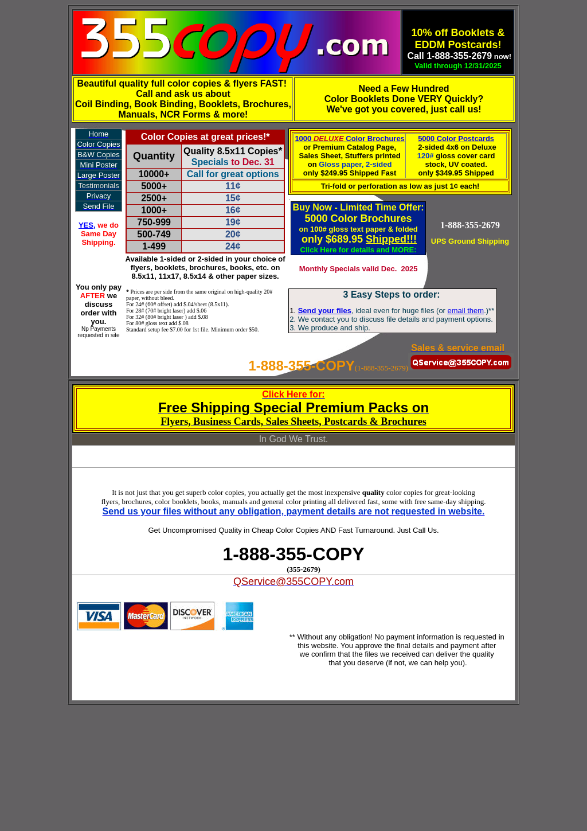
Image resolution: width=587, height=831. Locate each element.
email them (466, 310)
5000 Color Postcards (456, 138)
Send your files (324, 310)
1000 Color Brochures (349, 138)
